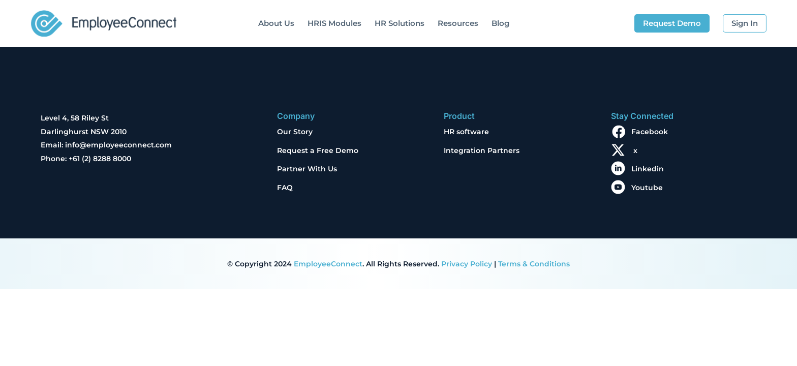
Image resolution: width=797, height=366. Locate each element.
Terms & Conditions (534, 263)
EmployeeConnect (328, 263)
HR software (466, 131)
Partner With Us (307, 168)
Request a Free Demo (317, 150)
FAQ (285, 187)
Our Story (295, 131)
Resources (458, 23)
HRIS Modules (334, 23)
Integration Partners (481, 150)
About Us (276, 23)
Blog (500, 23)
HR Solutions (399, 23)
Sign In (744, 23)
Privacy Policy (466, 263)
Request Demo (672, 23)
